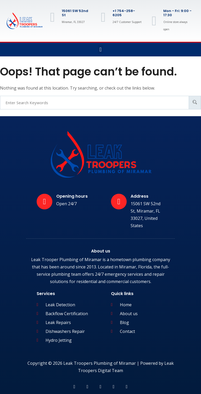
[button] (100, 49)
